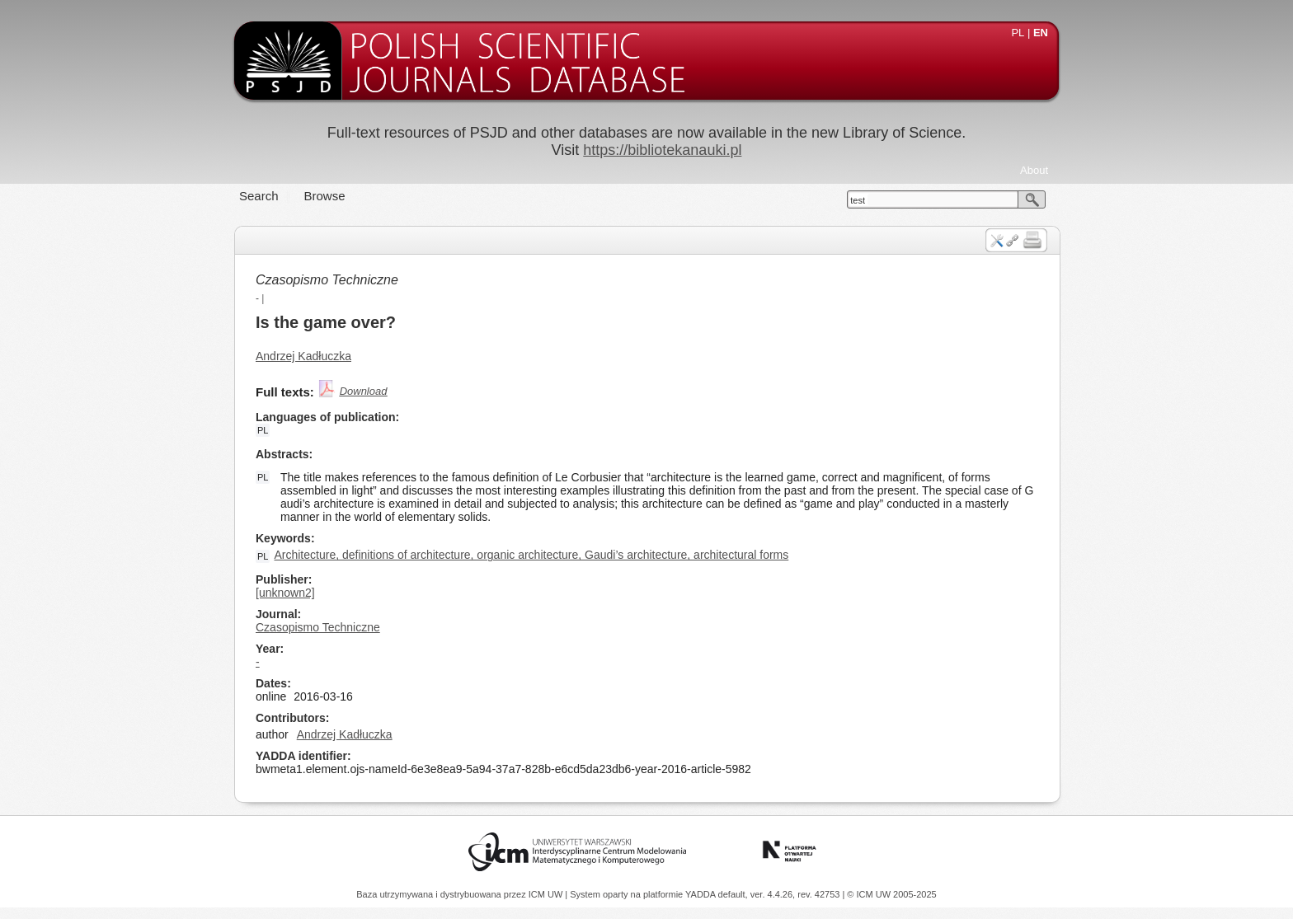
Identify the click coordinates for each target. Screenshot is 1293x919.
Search (259, 196)
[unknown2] (285, 592)
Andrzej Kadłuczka (303, 356)
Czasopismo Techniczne (327, 280)
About (1034, 170)
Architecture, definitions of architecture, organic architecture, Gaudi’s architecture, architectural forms (531, 554)
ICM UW (547, 894)
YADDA (701, 894)
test (857, 200)
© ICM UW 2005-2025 (891, 894)
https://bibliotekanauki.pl (662, 150)
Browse (325, 196)
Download (364, 391)
